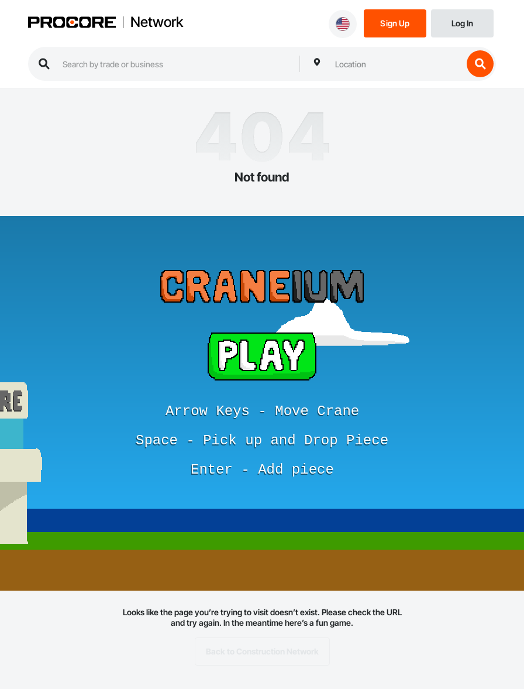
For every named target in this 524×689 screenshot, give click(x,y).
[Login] (462, 23)
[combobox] (396, 64)
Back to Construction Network (262, 651)
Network (156, 22)
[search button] (480, 63)
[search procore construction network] (175, 64)
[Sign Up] (395, 23)
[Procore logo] (72, 23)
